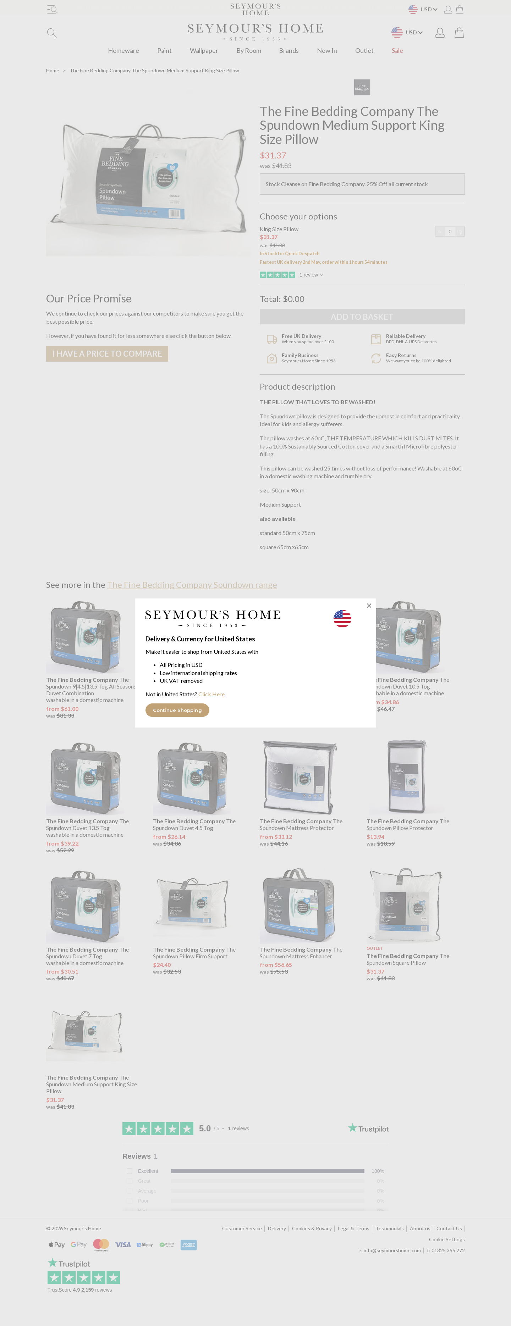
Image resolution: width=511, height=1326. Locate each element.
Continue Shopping (177, 710)
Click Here (211, 694)
